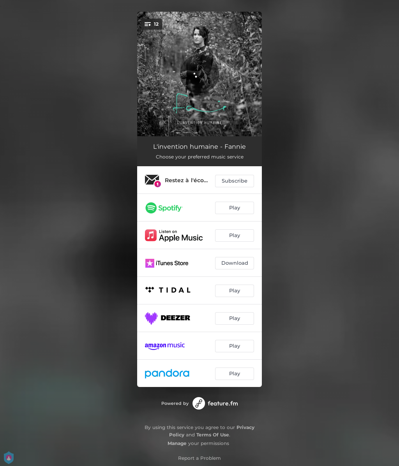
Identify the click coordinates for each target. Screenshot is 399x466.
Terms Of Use (212, 435)
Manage (177, 443)
